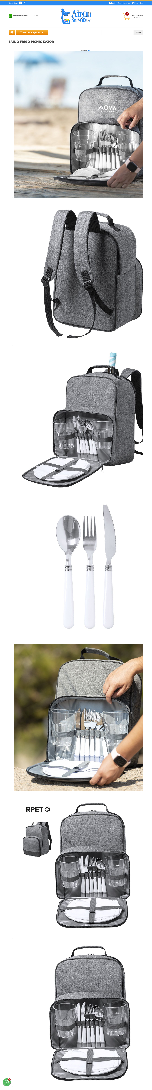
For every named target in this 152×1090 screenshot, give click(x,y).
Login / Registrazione (120, 3)
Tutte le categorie (32, 32)
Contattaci (138, 3)
